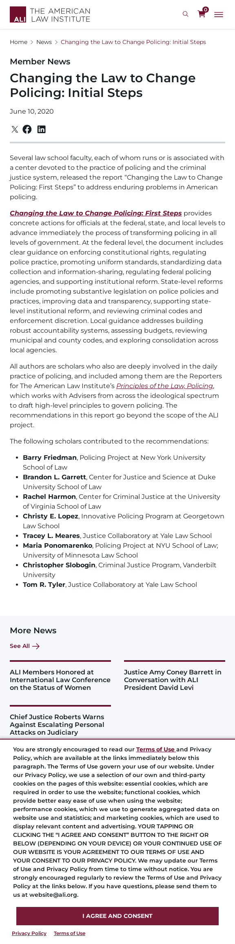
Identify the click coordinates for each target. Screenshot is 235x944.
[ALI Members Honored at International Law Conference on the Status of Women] (60, 676)
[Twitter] (15, 129)
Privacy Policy (29, 933)
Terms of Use (69, 933)
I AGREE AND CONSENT (117, 916)
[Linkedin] (41, 129)
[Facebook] (27, 129)
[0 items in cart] (201, 14)
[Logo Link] (50, 14)
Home (18, 42)
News (44, 42)
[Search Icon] (186, 14)
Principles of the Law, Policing (164, 386)
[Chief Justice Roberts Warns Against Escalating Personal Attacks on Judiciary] (60, 721)
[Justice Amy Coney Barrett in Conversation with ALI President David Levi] (174, 676)
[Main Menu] (218, 14)
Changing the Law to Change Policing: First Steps (96, 213)
